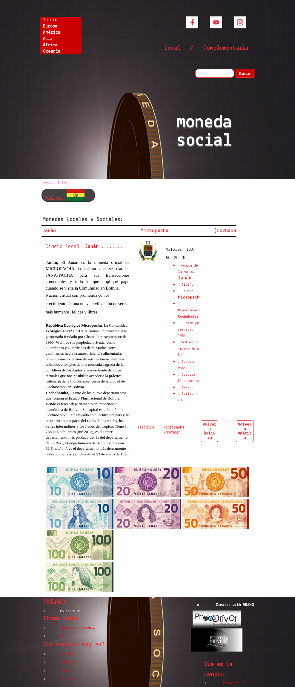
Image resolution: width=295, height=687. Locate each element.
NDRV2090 (171, 433)
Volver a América (245, 431)
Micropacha (173, 427)
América (51, 32)
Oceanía (51, 51)
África (50, 45)
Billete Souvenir (78, 628)
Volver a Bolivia (209, 431)
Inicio (50, 20)
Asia (48, 38)
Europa (50, 26)
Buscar (245, 73)
